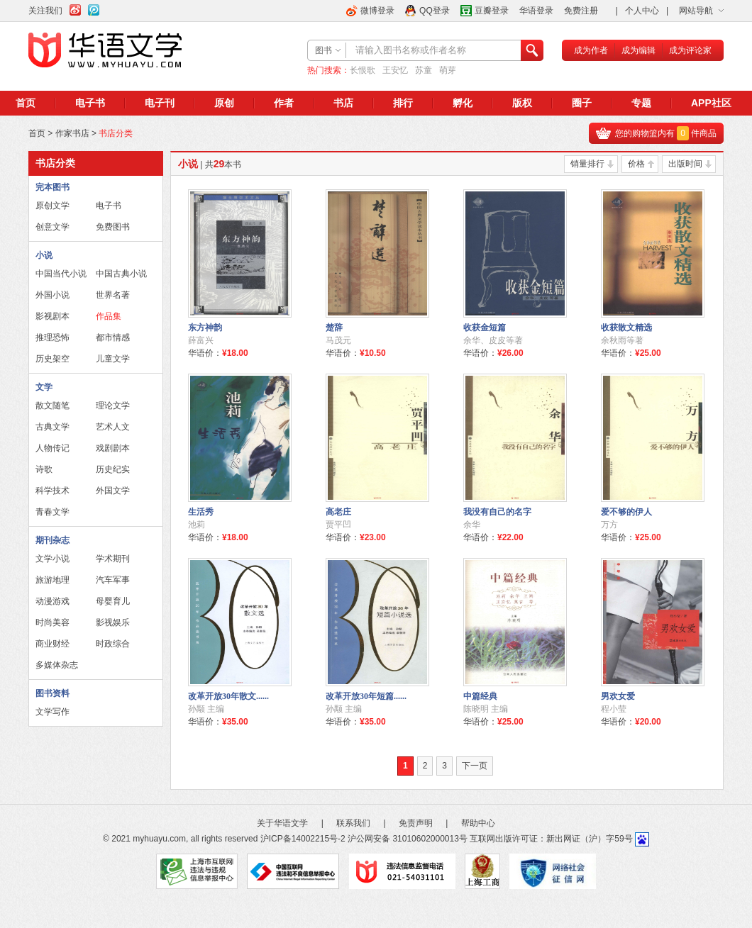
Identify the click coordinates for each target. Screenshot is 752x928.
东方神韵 (205, 327)
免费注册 (581, 11)
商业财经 (52, 644)
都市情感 (113, 337)
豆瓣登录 (492, 11)
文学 (43, 387)
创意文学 (52, 227)
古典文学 (52, 427)
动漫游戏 (52, 601)
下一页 (474, 766)
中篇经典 (480, 696)
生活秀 (201, 512)
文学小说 (52, 559)
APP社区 (711, 102)
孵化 (462, 102)
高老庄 (338, 512)
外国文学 (113, 491)
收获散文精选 (626, 327)
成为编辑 (638, 50)
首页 (25, 102)
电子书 (90, 102)
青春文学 (52, 512)
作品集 (108, 316)
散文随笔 (52, 405)
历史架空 (52, 359)
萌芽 (447, 70)
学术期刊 (113, 559)
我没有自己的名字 (497, 512)
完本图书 (52, 187)
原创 (224, 102)
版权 (522, 102)
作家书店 (72, 133)
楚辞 (334, 327)
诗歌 (43, 469)
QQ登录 (434, 11)
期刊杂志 (52, 540)
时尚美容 (52, 622)
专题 (641, 102)
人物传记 (52, 448)
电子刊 (160, 102)
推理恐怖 (52, 337)
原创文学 (52, 206)
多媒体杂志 (56, 665)
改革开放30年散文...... (228, 696)
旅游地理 (52, 580)
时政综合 (113, 644)
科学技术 (52, 491)
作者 (284, 102)
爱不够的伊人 (626, 512)
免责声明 (416, 823)
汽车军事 (113, 580)
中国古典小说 (121, 274)
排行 (403, 102)
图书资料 (52, 693)
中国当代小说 (61, 274)
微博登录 (377, 11)
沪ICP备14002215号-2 (302, 839)
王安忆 (395, 70)
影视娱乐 (113, 622)
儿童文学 (113, 359)
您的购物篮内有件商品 (666, 133)
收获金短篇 (484, 327)
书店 (343, 102)
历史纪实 (113, 469)
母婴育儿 (113, 601)
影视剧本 (52, 316)
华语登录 (536, 11)
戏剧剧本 (113, 448)
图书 (323, 50)
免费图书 (113, 227)
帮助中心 (478, 823)
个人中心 (642, 11)
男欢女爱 (618, 696)
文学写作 (52, 712)
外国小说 (52, 295)
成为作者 (591, 50)
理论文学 (113, 405)
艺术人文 (113, 427)
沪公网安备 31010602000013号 (408, 839)
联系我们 (353, 823)
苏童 (423, 70)
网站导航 (696, 11)
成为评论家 (690, 50)
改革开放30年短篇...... (366, 696)
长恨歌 (362, 70)
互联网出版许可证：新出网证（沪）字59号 (551, 839)
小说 (43, 255)
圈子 (582, 102)
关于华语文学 (282, 823)
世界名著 (113, 295)
